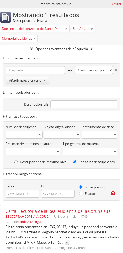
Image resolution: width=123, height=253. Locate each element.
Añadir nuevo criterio (27, 80)
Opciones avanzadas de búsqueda (61, 48)
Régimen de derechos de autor (29, 143)
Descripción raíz (36, 104)
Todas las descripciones (94, 162)
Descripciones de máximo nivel (40, 162)
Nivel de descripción (21, 127)
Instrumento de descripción (99, 127)
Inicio (10, 186)
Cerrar (116, 4)
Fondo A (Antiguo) (30, 222)
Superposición (93, 187)
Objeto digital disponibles (62, 127)
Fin (43, 186)
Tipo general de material (81, 143)
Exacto (87, 193)
